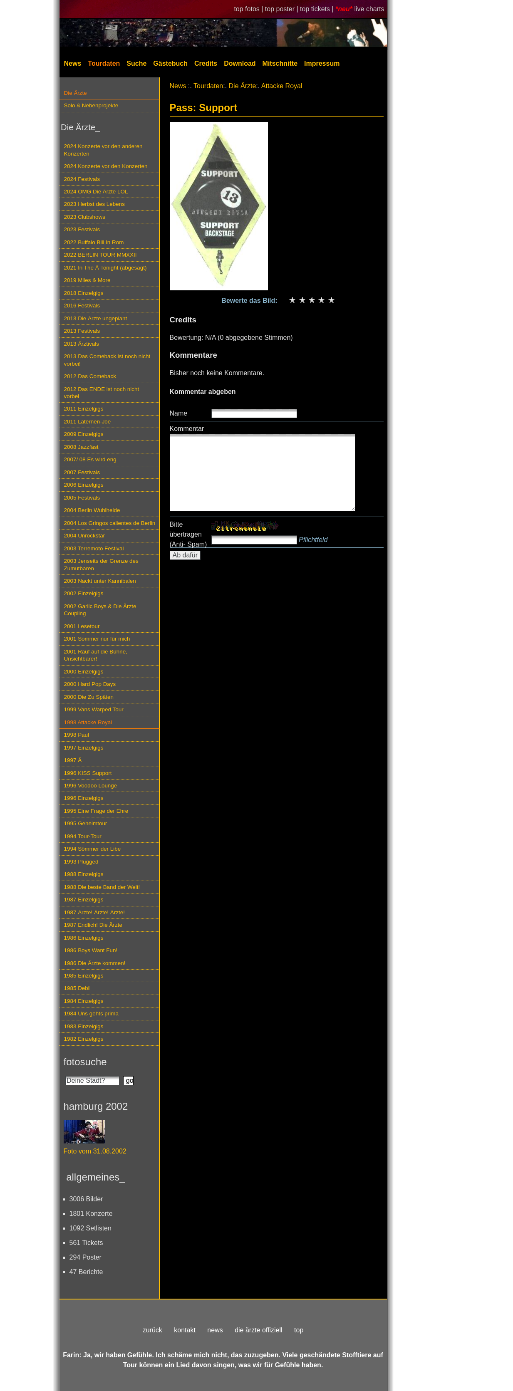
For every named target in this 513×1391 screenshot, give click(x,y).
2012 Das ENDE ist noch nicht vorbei (101, 392)
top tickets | (317, 8)
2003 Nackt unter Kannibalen (100, 581)
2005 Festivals (82, 498)
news (215, 1330)
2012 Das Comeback (90, 376)
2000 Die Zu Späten (89, 697)
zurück (152, 1330)
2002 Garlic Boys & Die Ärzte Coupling (100, 609)
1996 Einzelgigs (84, 798)
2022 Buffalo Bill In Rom (94, 242)
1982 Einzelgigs (84, 1039)
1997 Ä (73, 760)
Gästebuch (170, 63)
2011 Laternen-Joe (87, 421)
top (298, 1330)
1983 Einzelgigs (84, 1026)
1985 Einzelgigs (84, 976)
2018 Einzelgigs (84, 293)
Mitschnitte (280, 63)
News (73, 63)
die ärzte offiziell (258, 1330)
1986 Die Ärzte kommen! (95, 963)
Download (239, 63)
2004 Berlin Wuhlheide (92, 510)
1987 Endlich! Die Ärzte (93, 925)
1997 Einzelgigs (84, 748)
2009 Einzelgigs (84, 434)
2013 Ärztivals (81, 344)
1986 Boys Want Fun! (91, 950)
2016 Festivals (82, 305)
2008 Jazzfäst (81, 447)
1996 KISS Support (88, 773)
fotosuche (85, 1061)
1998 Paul (76, 735)
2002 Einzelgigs (84, 593)
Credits (205, 63)
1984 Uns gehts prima (91, 1013)
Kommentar (187, 428)
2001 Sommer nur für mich (97, 639)
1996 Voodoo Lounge (90, 785)
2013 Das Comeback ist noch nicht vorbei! (107, 359)
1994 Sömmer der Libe (92, 849)
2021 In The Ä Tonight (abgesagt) (105, 268)
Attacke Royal (281, 85)
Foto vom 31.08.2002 (95, 1151)
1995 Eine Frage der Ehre (96, 811)
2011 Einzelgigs (84, 409)
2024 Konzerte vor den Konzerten (106, 166)
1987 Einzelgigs (84, 899)
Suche (136, 63)
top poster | (282, 8)
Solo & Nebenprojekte (91, 105)
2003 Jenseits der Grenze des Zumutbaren (101, 564)
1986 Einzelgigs (84, 938)
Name (179, 413)
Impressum (322, 63)
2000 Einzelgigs (84, 671)
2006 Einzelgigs (84, 485)
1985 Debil (77, 988)
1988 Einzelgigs (84, 874)
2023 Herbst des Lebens (94, 204)
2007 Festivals (82, 472)
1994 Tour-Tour (83, 836)
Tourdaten (104, 63)
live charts (369, 8)
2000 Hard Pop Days (90, 684)
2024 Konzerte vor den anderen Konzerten (103, 149)
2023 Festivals (82, 229)
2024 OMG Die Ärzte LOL (96, 191)
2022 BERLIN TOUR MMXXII (100, 255)
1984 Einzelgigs (84, 1001)
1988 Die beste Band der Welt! (102, 887)
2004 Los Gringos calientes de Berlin (110, 523)
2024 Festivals (82, 179)
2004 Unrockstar (84, 535)
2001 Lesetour (82, 626)
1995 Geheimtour (85, 823)
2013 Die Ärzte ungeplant (95, 318)
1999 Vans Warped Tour (94, 709)
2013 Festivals (82, 331)
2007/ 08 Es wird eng (90, 459)
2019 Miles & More (87, 280)
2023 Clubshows (84, 217)
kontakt (185, 1330)
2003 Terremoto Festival (94, 548)
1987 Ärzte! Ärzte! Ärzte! (94, 912)
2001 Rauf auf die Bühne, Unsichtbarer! (95, 655)
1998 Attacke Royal (88, 722)
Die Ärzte (75, 93)
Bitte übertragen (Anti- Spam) (188, 534)
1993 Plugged (81, 862)
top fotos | (249, 8)
